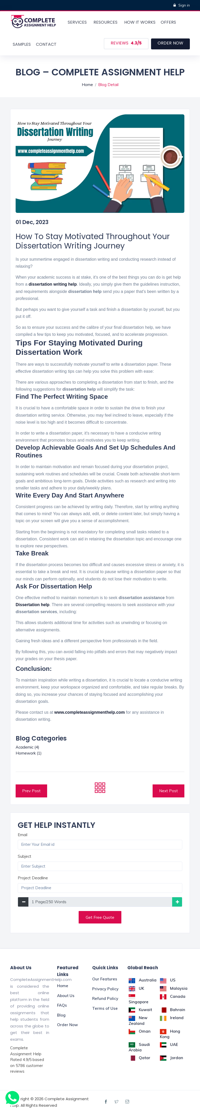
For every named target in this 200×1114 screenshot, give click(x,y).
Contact (46, 44)
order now (170, 43)
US (168, 980)
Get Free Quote (100, 917)
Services (77, 22)
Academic (27, 747)
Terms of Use (105, 1008)
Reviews (126, 43)
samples (22, 44)
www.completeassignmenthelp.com (89, 712)
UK (136, 988)
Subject (24, 856)
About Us (65, 995)
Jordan (171, 1057)
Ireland (172, 1017)
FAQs (62, 1005)
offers (168, 22)
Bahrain (172, 1009)
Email (22, 834)
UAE (169, 1044)
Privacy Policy (105, 988)
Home (87, 84)
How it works (139, 22)
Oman (140, 1031)
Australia (143, 980)
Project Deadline (33, 877)
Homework (29, 753)
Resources (105, 22)
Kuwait (140, 1009)
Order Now (67, 1024)
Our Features (104, 979)
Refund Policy (105, 998)
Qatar (139, 1057)
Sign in (181, 5)
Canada (172, 996)
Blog (61, 1015)
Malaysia (174, 988)
